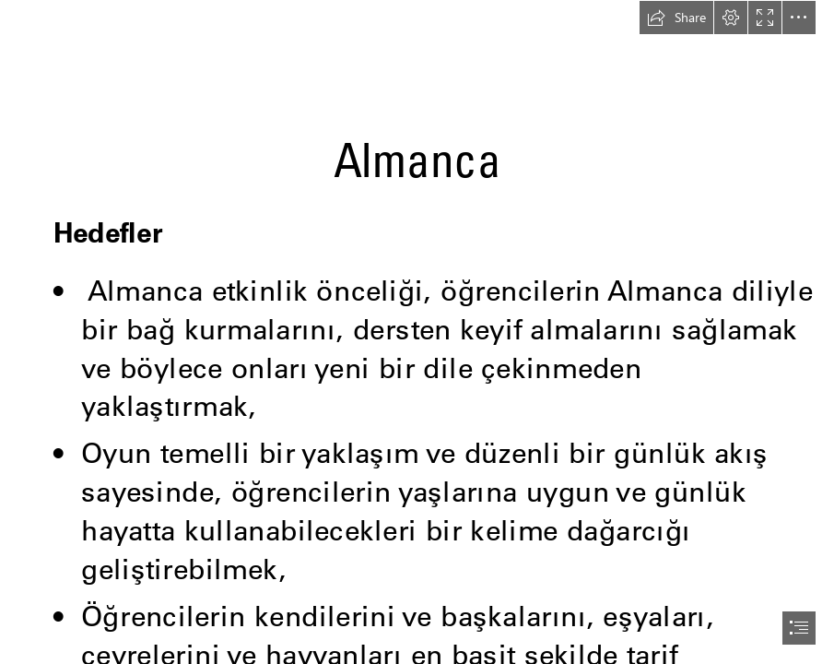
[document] (417, 332)
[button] (676, 17)
